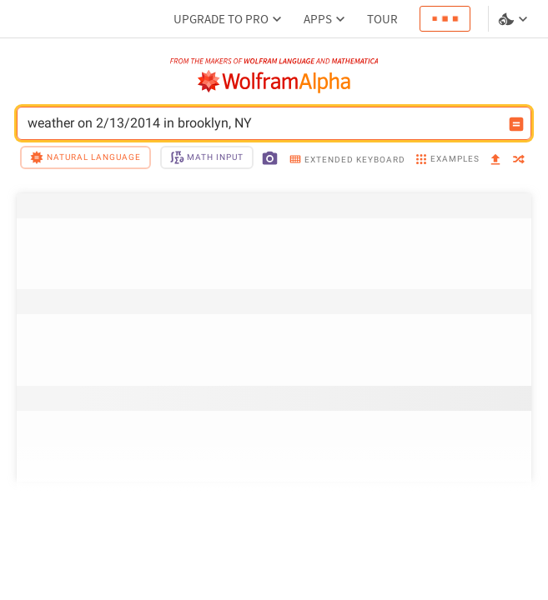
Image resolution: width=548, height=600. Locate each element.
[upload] (495, 160)
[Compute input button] (516, 124)
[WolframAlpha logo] (274, 81)
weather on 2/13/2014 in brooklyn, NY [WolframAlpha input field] (263, 123)
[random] (518, 160)
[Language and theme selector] (514, 19)
